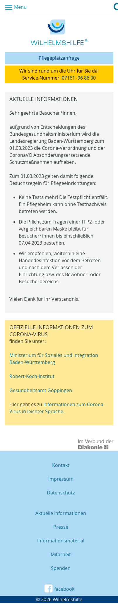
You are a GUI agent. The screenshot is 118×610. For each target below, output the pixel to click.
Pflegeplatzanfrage (59, 58)
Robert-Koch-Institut (31, 376)
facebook (59, 588)
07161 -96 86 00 (79, 78)
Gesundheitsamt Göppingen (40, 390)
